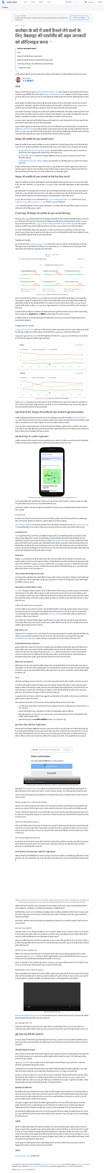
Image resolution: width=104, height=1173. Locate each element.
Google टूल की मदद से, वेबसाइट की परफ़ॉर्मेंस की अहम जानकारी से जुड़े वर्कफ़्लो (57, 224)
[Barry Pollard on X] (23, 81)
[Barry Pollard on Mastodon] (28, 81)
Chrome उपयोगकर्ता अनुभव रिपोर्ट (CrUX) (59, 199)
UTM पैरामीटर (18, 591)
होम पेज (17, 25)
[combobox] (73, 2)
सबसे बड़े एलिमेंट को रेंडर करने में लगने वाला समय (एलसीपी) (34, 151)
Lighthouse (33, 956)
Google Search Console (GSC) (24, 330)
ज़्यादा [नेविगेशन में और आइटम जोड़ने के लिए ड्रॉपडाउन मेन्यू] (48, 2)
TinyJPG (52, 652)
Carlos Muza (27, 1156)
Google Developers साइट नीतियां (37, 1166)
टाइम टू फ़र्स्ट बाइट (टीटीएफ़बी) (23, 525)
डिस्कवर (33, 2)
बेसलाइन (41, 2)
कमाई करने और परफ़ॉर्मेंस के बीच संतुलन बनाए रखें (28, 1016)
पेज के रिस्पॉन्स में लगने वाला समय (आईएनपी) (31, 161)
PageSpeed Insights (21, 202)
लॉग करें (100, 2)
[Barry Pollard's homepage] (33, 81)
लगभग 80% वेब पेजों (54, 614)
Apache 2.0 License (80, 1164)
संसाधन (25, 2)
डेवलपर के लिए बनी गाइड (26, 129)
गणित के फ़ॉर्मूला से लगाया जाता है (31, 789)
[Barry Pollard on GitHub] (26, 81)
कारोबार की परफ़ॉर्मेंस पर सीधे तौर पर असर (47, 92)
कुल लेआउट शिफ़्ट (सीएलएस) (27, 156)
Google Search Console (37, 202)
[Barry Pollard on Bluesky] (31, 81)
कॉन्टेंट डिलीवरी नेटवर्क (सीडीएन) (61, 541)
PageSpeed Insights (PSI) (38, 244)
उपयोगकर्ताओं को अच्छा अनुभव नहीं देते (25, 638)
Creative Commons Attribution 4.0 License (51, 1164)
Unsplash (18, 1156)
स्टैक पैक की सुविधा (28, 1063)
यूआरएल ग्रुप (23, 402)
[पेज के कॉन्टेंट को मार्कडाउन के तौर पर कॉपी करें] (51, 41)
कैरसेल (25, 634)
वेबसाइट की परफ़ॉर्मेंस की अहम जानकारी (54, 94)
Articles (5, 7)
